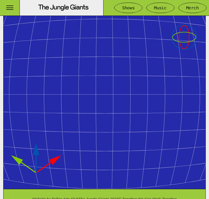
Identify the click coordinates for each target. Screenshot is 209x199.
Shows (128, 7)
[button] (10, 8)
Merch (192, 7)
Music (160, 7)
